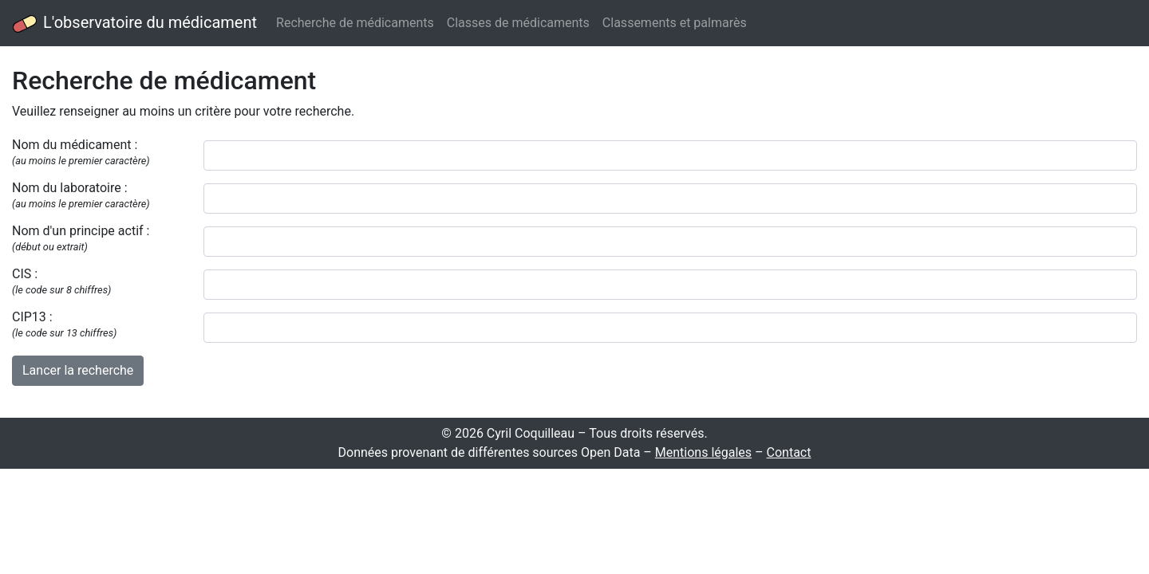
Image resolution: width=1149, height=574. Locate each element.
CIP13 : (64, 324)
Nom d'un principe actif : (80, 238)
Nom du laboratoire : (81, 195)
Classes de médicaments (518, 22)
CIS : (61, 281)
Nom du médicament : (81, 152)
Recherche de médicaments (355, 22)
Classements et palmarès (674, 22)
